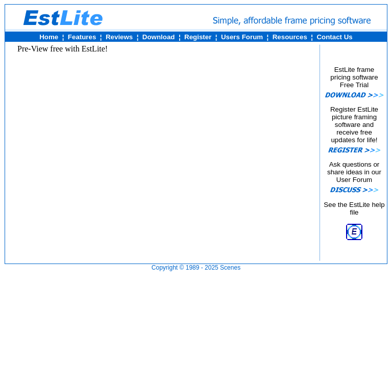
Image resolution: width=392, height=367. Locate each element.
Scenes (230, 267)
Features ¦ (83, 37)
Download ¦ (159, 37)
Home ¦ (50, 37)
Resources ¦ (290, 37)
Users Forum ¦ (243, 37)
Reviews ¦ (120, 37)
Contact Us (334, 37)
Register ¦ (199, 37)
